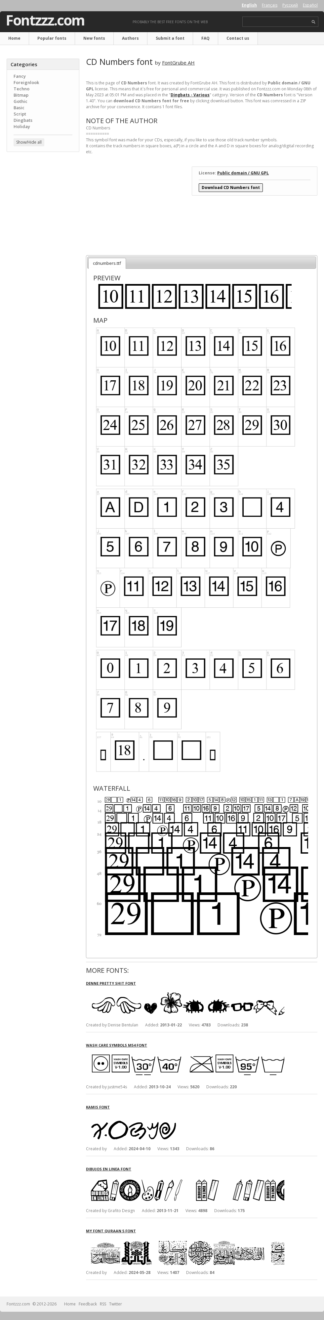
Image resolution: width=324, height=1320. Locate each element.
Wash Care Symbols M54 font (116, 1045)
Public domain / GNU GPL (243, 173)
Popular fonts (51, 38)
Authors (130, 38)
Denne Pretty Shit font (111, 983)
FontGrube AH (178, 62)
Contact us (237, 38)
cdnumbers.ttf (107, 263)
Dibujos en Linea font (108, 1168)
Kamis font (98, 1107)
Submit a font (170, 38)
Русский (290, 5)
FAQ (205, 38)
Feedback (88, 1304)
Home (14, 38)
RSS (103, 1304)
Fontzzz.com (45, 20)
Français (269, 5)
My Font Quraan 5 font (111, 1230)
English (249, 5)
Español (310, 5)
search (313, 22)
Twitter (115, 1304)
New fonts (94, 38)
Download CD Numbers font (231, 187)
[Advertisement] (43, 197)
